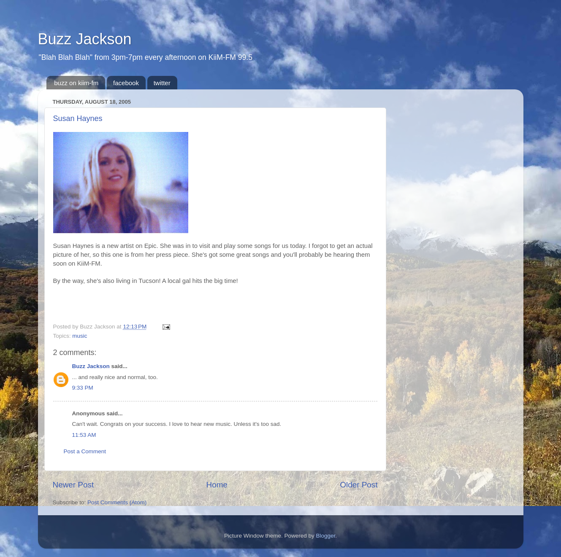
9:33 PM (82, 388)
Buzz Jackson (85, 39)
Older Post (358, 484)
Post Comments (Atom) (116, 502)
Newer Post (73, 484)
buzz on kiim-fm (76, 82)
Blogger (326, 536)
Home (217, 484)
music (79, 336)
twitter (162, 82)
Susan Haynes (78, 118)
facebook (126, 82)
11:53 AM (84, 435)
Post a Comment (85, 451)
